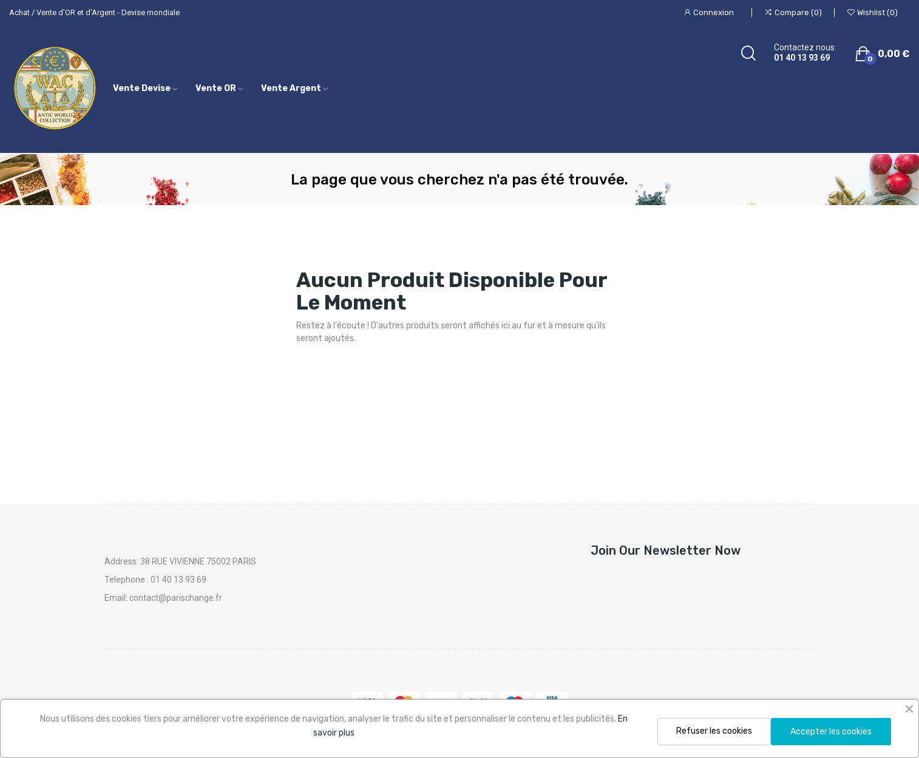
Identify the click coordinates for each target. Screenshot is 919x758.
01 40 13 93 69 (802, 57)
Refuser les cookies (714, 731)
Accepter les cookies (831, 731)
